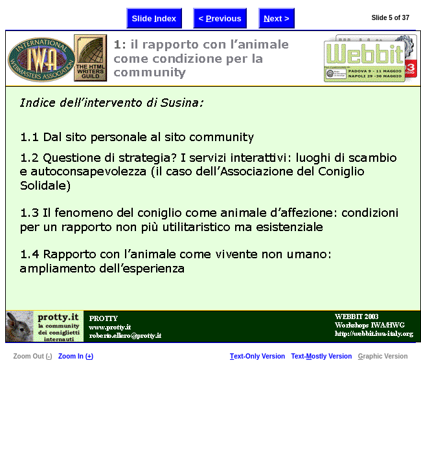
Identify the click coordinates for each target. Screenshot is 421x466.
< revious (220, 18)
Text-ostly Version (321, 356)
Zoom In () (75, 356)
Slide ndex (153, 18)
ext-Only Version (257, 356)
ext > (276, 18)
